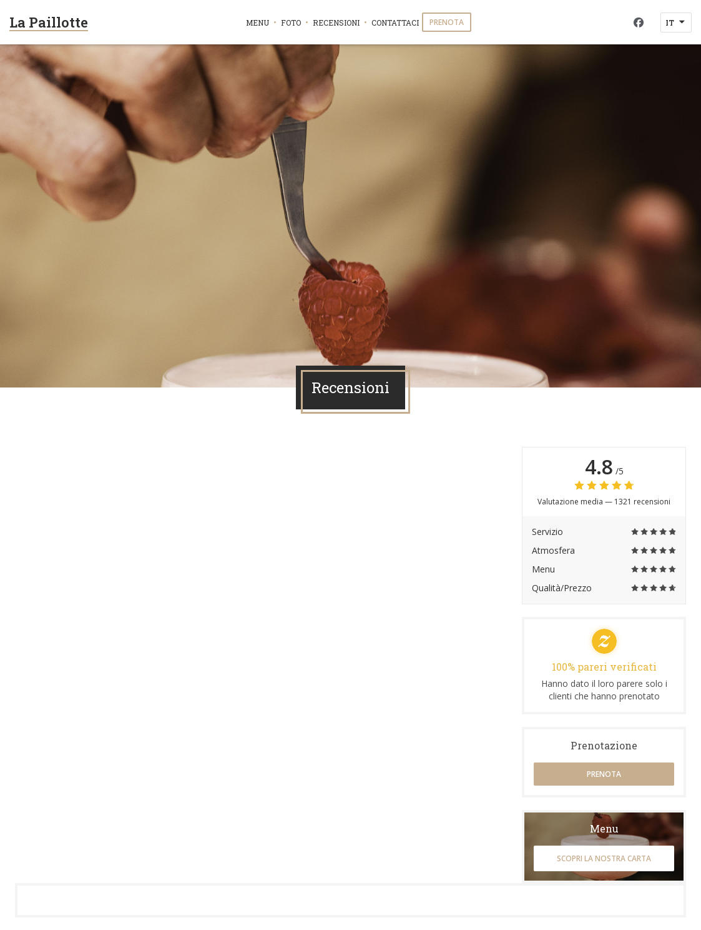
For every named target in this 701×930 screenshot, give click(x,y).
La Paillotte (48, 22)
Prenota (446, 22)
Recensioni (336, 23)
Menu (257, 23)
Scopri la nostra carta (604, 858)
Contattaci (395, 23)
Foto (291, 23)
